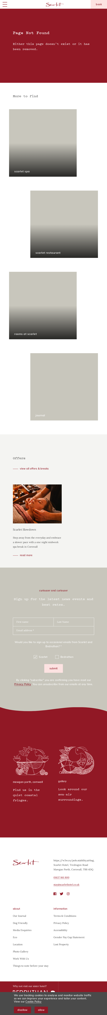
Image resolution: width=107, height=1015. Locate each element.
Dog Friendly (20, 923)
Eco (15, 937)
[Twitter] (61, 893)
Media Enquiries (22, 930)
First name (22, 621)
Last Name (63, 621)
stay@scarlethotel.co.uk (66, 884)
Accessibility (60, 930)
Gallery (62, 781)
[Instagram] (68, 893)
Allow (41, 1010)
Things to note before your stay (30, 965)
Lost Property (61, 944)
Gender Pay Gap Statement (69, 937)
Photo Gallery (20, 951)
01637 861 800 (61, 877)
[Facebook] (55, 893)
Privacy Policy (22, 684)
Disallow (22, 1010)
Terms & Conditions (65, 915)
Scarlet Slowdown (24, 529)
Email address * (25, 630)
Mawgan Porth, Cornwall (28, 782)
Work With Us (21, 958)
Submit (53, 668)
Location (18, 944)
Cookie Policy (33, 1001)
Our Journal (19, 915)
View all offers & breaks (34, 468)
